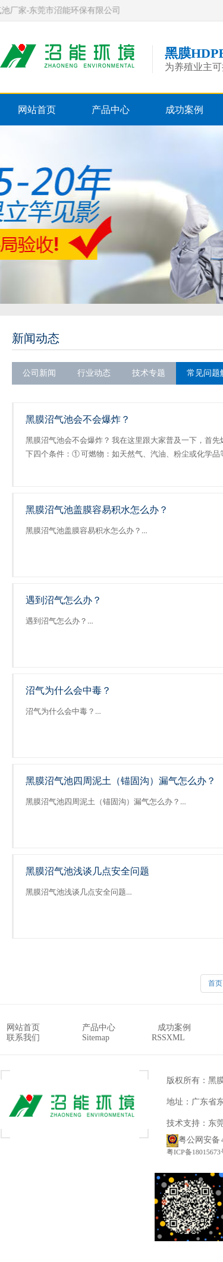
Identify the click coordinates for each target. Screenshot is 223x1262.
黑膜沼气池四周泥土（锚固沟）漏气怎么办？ (121, 781)
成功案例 (184, 110)
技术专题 (148, 373)
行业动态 (94, 373)
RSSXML (168, 1037)
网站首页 (37, 110)
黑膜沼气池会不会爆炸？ (78, 419)
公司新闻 (39, 373)
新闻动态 (35, 338)
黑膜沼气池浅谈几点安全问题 (87, 871)
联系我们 (23, 1037)
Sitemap (95, 1037)
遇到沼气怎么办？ (64, 600)
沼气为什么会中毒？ (68, 690)
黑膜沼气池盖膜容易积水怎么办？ (97, 510)
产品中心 (111, 110)
